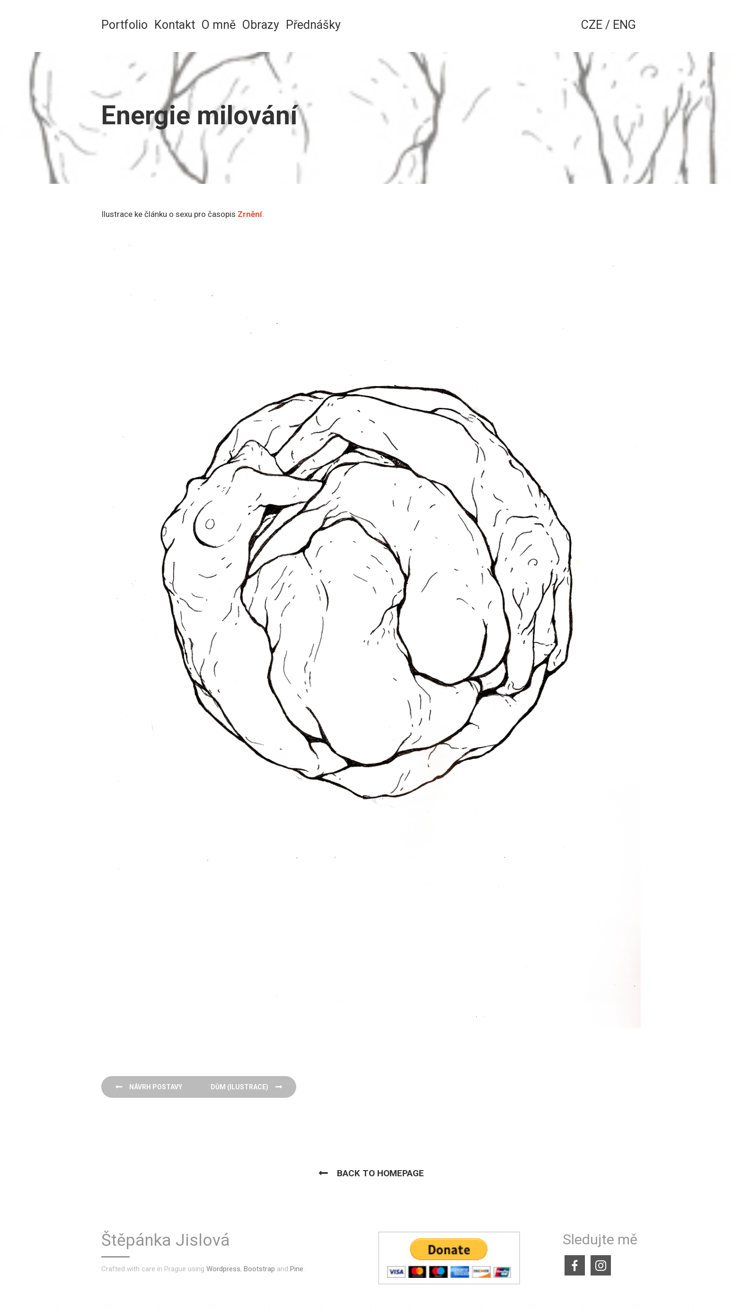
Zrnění (250, 214)
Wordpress (223, 1269)
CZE (591, 25)
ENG (624, 25)
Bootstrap (259, 1269)
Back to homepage (380, 1173)
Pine (296, 1269)
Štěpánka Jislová (165, 1241)
